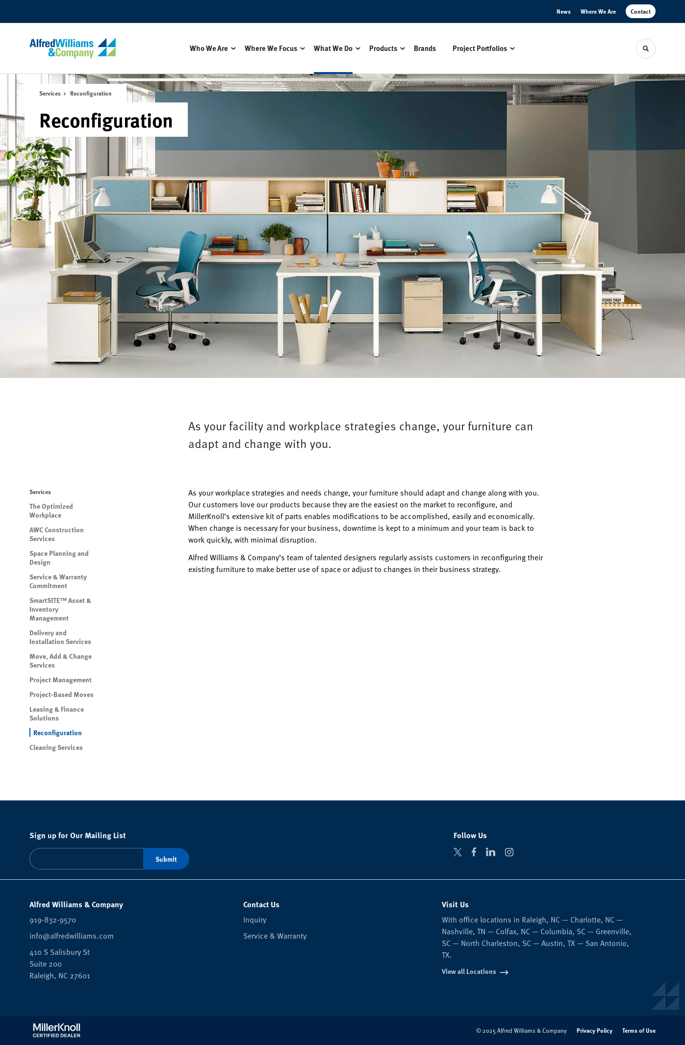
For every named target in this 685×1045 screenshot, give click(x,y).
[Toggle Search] (646, 48)
